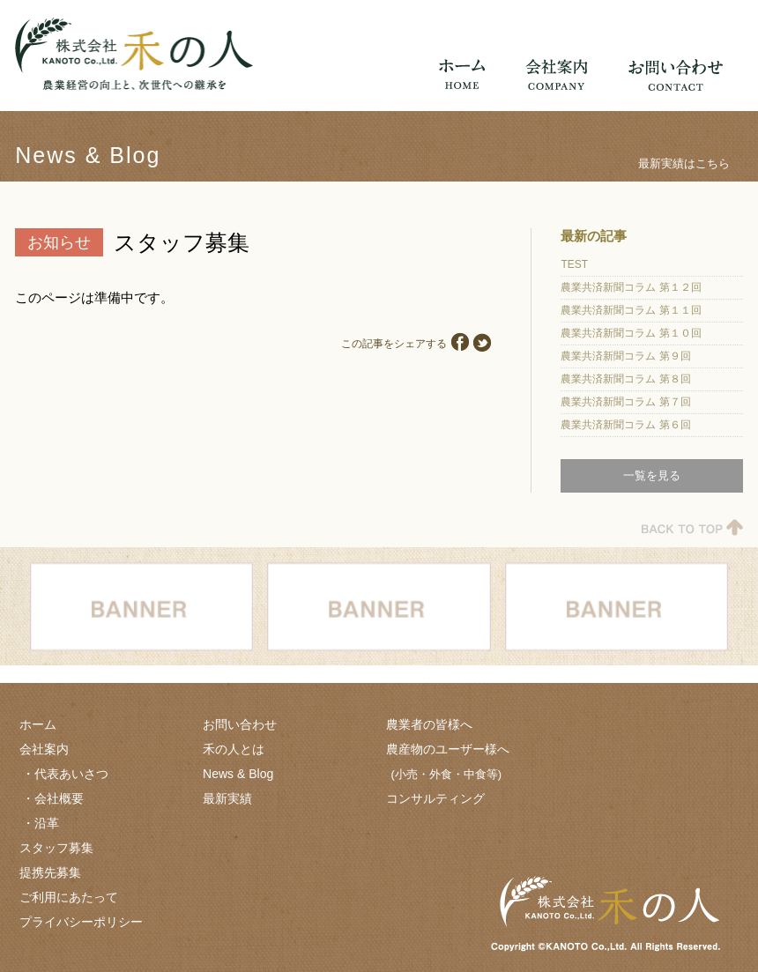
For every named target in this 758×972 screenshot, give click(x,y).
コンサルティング (435, 798)
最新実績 (227, 798)
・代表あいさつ (65, 774)
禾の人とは (233, 749)
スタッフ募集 (56, 848)
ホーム (37, 724)
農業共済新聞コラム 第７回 (625, 402)
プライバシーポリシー (81, 922)
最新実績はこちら (684, 163)
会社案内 (44, 749)
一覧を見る (651, 475)
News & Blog (238, 774)
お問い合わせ (240, 724)
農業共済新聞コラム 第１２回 (631, 287)
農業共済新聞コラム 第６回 (625, 425)
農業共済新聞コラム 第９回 (625, 356)
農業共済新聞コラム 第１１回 (631, 310)
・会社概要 (53, 798)
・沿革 (40, 823)
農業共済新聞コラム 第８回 (625, 379)
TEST (574, 264)
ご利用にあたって (68, 897)
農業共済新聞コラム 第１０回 (631, 333)
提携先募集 (50, 872)
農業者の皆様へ (429, 724)
